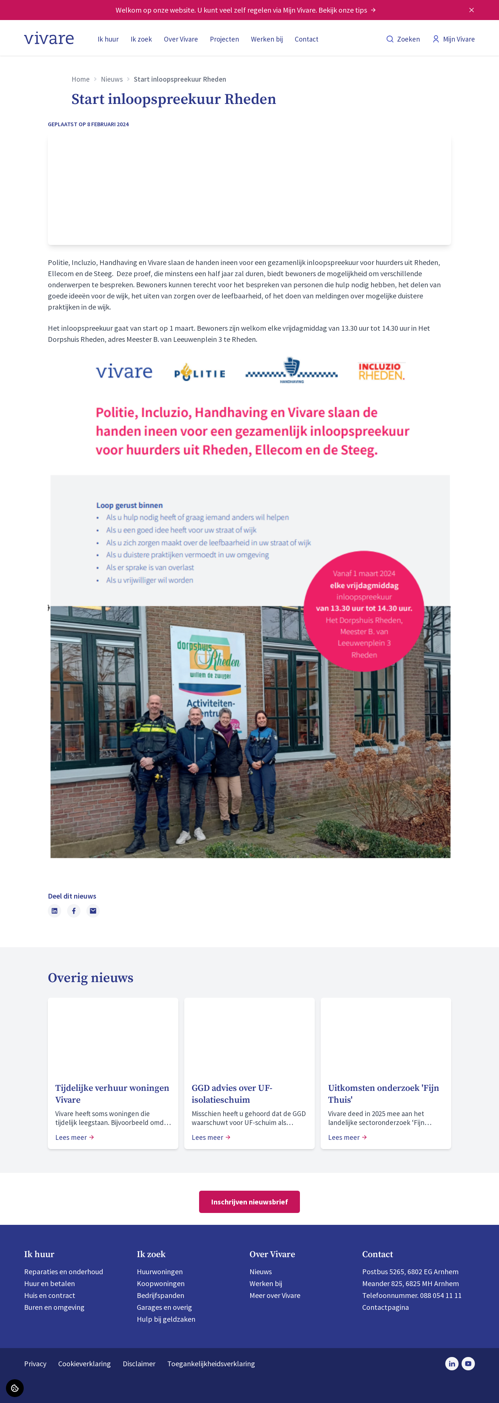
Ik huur (108, 39)
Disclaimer (139, 1363)
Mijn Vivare (453, 39)
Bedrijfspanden (160, 1295)
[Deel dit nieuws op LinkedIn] (54, 911)
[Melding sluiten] (471, 10)
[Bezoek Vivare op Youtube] (468, 1363)
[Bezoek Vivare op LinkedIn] (452, 1363)
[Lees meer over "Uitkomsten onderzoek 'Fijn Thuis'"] (386, 1094)
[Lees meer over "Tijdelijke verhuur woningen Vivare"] (113, 1094)
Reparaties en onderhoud (63, 1271)
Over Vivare (181, 39)
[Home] (49, 38)
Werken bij (267, 39)
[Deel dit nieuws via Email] (93, 911)
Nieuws (112, 79)
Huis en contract (49, 1295)
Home (81, 79)
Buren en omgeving (54, 1307)
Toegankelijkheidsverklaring (211, 1363)
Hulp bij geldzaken (166, 1319)
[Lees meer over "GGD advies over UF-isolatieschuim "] (249, 1094)
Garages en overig (164, 1307)
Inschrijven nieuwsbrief (249, 1201)
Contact (306, 39)
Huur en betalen (49, 1283)
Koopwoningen (161, 1283)
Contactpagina (385, 1307)
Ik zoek (141, 39)
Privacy (35, 1363)
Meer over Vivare (275, 1295)
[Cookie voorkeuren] (15, 1388)
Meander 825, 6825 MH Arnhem (410, 1283)
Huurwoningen (160, 1271)
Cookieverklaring (84, 1363)
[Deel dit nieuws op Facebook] (73, 911)
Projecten (224, 39)
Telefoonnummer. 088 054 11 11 (412, 1295)
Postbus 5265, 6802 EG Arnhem (410, 1271)
